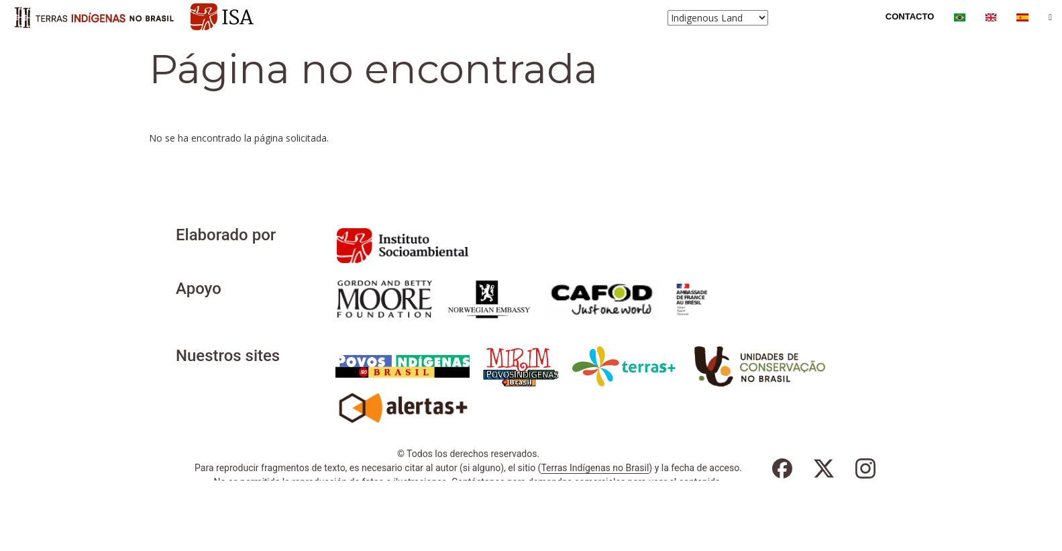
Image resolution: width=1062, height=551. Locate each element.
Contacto (910, 16)
